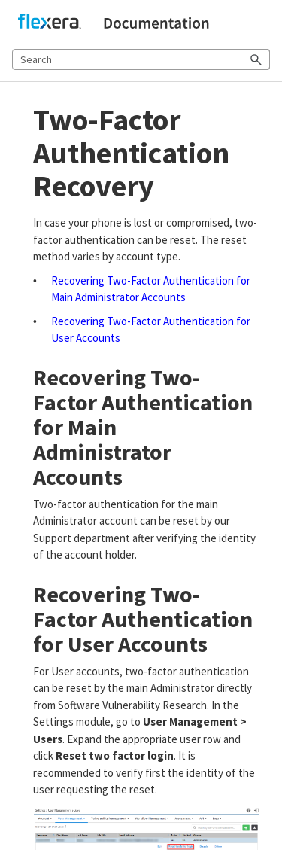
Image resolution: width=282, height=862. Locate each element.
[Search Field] (141, 59)
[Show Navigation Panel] (262, 23)
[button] (256, 59)
